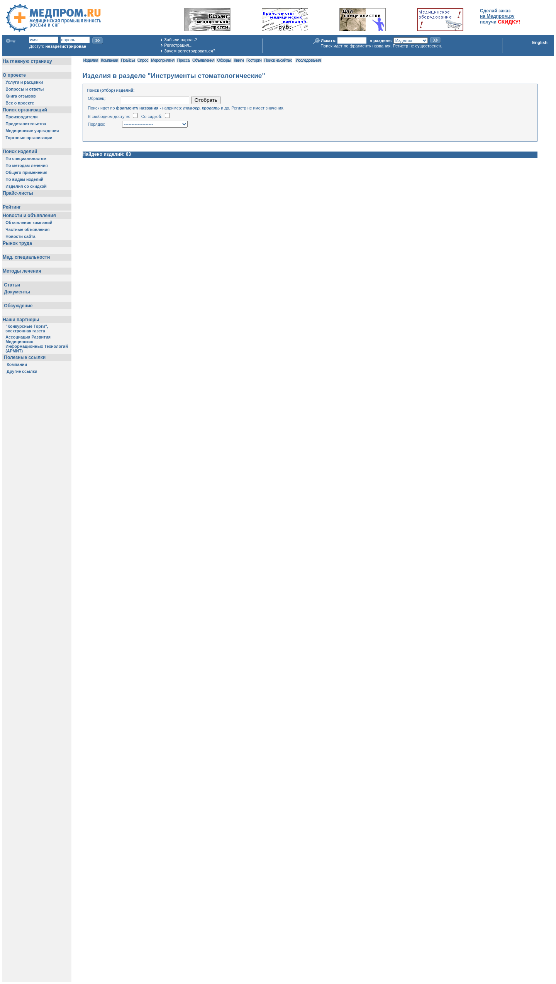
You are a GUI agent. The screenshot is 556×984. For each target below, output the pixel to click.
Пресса (183, 60)
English (540, 42)
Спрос (143, 60)
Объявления (203, 60)
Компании (109, 60)
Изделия (91, 60)
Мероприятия (162, 60)
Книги (238, 60)
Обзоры (224, 60)
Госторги (254, 60)
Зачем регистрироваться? (189, 51)
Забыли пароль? (180, 39)
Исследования (308, 60)
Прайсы (128, 60)
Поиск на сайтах (277, 60)
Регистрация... (178, 45)
